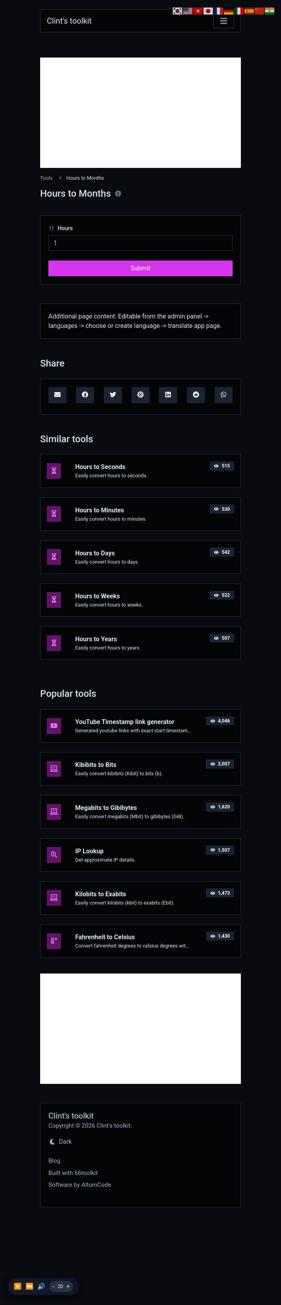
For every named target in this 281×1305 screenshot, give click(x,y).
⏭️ (29, 1286)
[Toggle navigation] (223, 21)
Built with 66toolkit (73, 1173)
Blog (54, 1160)
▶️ (18, 1286)
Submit (140, 268)
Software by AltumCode (79, 1184)
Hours (60, 228)
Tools (46, 178)
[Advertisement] (140, 113)
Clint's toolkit (69, 21)
